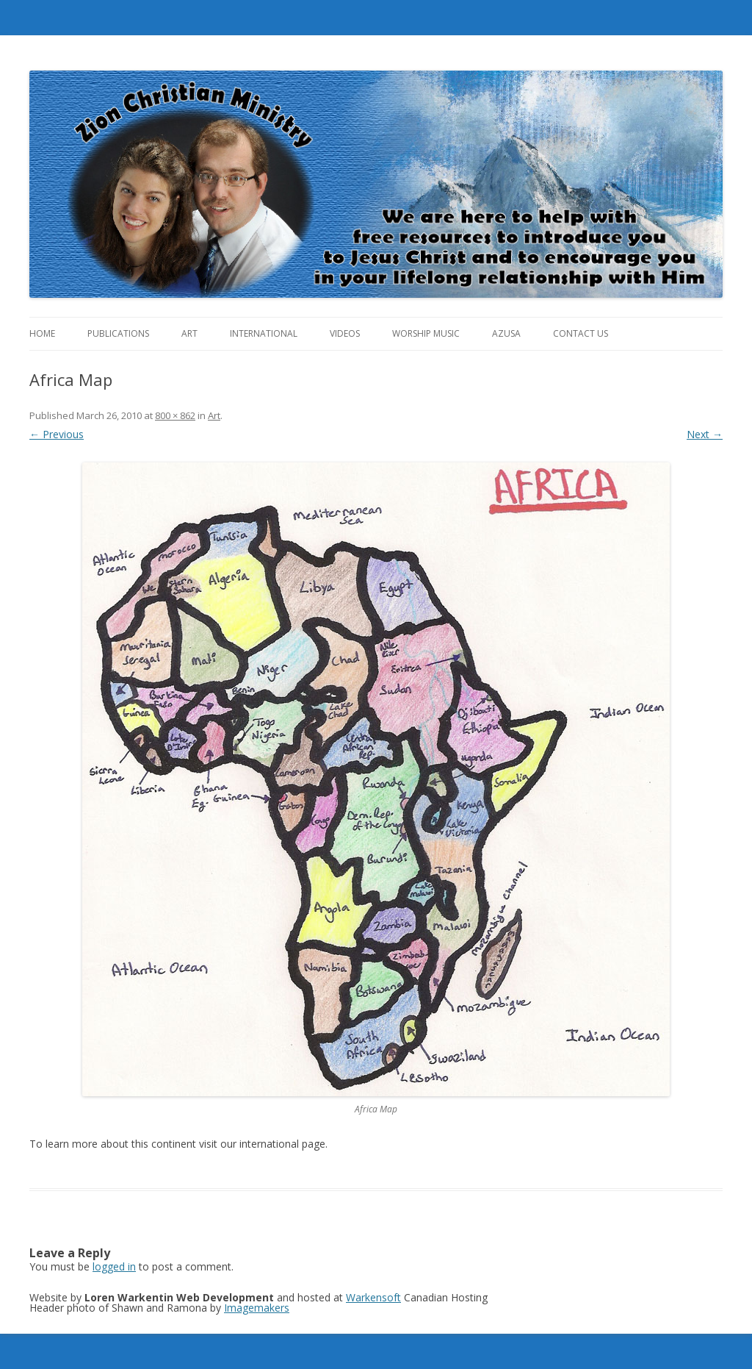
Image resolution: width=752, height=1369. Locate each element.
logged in (114, 1266)
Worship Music (426, 333)
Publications (118, 333)
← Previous (56, 434)
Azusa (506, 333)
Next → (705, 434)
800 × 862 (175, 415)
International (263, 333)
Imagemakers (256, 1308)
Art (189, 333)
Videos (345, 333)
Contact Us (580, 333)
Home (42, 333)
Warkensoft (373, 1297)
